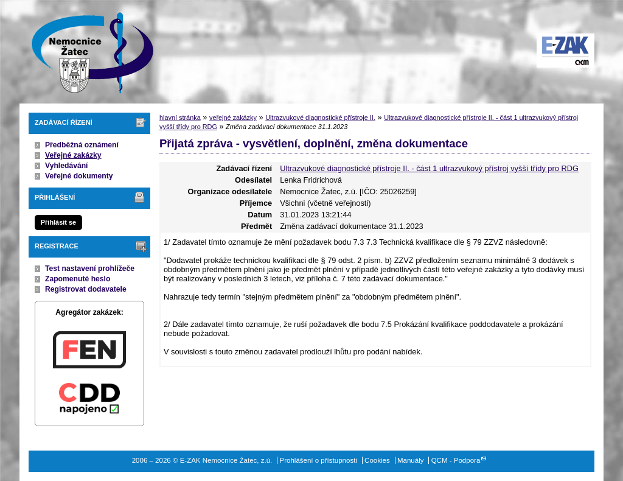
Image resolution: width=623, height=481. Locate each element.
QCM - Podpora (456, 460)
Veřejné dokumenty (79, 176)
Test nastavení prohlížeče (89, 268)
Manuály (410, 460)
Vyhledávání (66, 165)
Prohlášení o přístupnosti (318, 460)
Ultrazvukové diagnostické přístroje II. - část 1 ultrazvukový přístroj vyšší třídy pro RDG (429, 168)
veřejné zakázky (233, 117)
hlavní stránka (180, 117)
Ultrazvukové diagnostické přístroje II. (320, 117)
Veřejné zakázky (73, 155)
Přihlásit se (58, 222)
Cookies (377, 460)
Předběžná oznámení (82, 145)
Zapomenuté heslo (77, 279)
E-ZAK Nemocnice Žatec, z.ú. (86, 52)
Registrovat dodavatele (86, 289)
